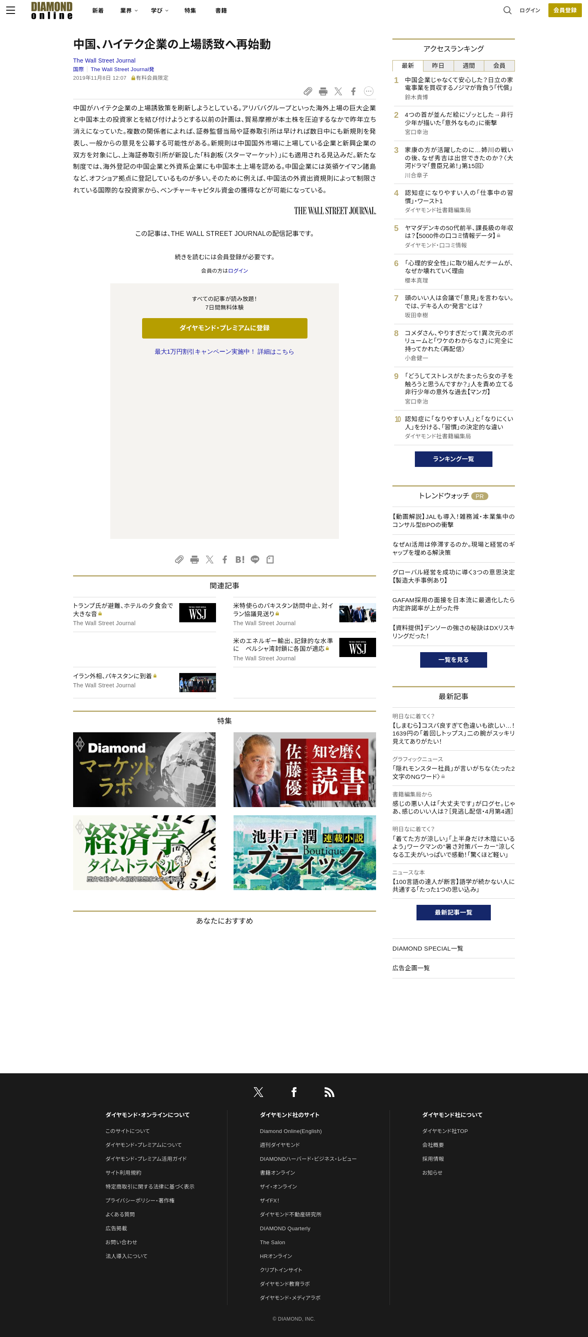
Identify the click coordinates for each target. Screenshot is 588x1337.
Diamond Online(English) (291, 1053)
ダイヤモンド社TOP (445, 1053)
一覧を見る (454, 659)
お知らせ (432, 1094)
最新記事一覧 (453, 912)
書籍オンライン (277, 1094)
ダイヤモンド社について (452, 1036)
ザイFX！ (270, 1122)
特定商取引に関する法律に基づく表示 (149, 1108)
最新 (408, 65)
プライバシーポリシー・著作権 (140, 1122)
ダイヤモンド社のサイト (290, 1036)
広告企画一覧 (411, 968)
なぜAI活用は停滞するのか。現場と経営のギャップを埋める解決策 (453, 548)
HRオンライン (276, 1178)
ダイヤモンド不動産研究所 (291, 1136)
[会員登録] (498, 14)
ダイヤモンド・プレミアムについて (143, 1066)
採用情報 (433, 1080)
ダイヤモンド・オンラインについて (147, 1036)
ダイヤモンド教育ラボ (285, 1205)
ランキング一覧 (453, 458)
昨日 (438, 65)
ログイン (463, 14)
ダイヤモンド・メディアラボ (290, 1219)
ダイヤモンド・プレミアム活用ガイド (146, 1080)
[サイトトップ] (110, 14)
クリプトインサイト (281, 1192)
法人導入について (126, 1178)
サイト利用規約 (123, 1094)
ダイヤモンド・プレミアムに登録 (224, 328)
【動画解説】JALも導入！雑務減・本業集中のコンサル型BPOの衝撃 (453, 520)
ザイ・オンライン (278, 1108)
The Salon (272, 1164)
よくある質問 (120, 1136)
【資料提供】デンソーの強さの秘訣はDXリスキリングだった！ (453, 631)
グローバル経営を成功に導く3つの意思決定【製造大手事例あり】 (453, 576)
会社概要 (433, 1066)
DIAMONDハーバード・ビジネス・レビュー (308, 1080)
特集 (257, 14)
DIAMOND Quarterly (285, 1150)
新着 (165, 14)
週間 (469, 65)
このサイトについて (127, 1053)
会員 (499, 65)
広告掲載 (116, 1150)
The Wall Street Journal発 (122, 69)
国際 (78, 69)
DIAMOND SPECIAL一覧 (427, 948)
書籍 (288, 14)
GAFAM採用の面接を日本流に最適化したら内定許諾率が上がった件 (453, 604)
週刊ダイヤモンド (280, 1066)
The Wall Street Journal (104, 60)
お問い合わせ (121, 1164)
